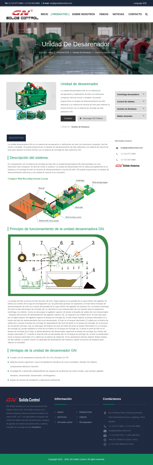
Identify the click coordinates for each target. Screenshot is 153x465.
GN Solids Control (78, 459)
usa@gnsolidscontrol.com (57, 3)
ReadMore (36, 427)
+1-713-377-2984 (15, 3)
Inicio (50, 53)
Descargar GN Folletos (91, 118)
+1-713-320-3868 (32, 3)
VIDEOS (83, 417)
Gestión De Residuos (82, 53)
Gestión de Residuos (80, 127)
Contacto (68, 118)
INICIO (60, 412)
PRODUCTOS (63, 53)
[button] (53, 96)
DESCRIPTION (16, 138)
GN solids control (64, 422)
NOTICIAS (61, 417)
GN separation (85, 422)
